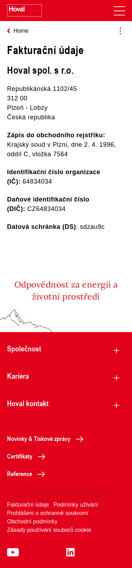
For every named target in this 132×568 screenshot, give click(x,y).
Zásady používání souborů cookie (49, 530)
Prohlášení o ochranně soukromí (47, 513)
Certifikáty (28, 456)
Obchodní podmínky (32, 521)
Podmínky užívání (76, 505)
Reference (28, 473)
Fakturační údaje (28, 505)
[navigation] (119, 10)
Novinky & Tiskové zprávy (47, 438)
